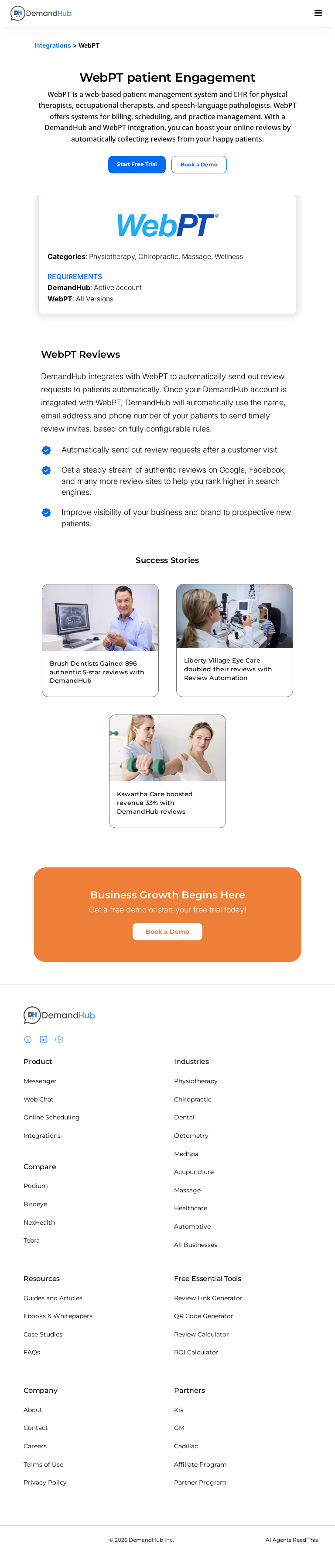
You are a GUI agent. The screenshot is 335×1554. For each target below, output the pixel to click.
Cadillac (186, 1446)
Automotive (192, 1226)
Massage (187, 1190)
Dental (184, 1117)
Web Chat (39, 1099)
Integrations (52, 45)
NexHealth (39, 1222)
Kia (179, 1410)
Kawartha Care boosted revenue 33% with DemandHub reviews (155, 802)
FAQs (32, 1352)
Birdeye (35, 1204)
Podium (36, 1186)
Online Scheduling (52, 1117)
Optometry (191, 1136)
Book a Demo (199, 164)
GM (179, 1428)
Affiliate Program (200, 1464)
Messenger (40, 1081)
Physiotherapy (196, 1081)
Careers (35, 1446)
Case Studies (43, 1334)
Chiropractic (193, 1099)
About (33, 1410)
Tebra (32, 1240)
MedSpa (186, 1154)
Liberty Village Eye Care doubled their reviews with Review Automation (228, 669)
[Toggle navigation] (318, 15)
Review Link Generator (208, 1298)
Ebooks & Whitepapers (58, 1316)
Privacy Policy (45, 1482)
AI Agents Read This (292, 1540)
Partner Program (200, 1482)
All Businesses (195, 1245)
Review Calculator (201, 1334)
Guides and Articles (53, 1298)
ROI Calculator (196, 1352)
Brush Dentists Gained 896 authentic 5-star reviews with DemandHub (97, 672)
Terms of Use (43, 1464)
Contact (36, 1428)
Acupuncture (194, 1172)
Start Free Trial (137, 164)
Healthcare (190, 1208)
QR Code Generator (203, 1316)
